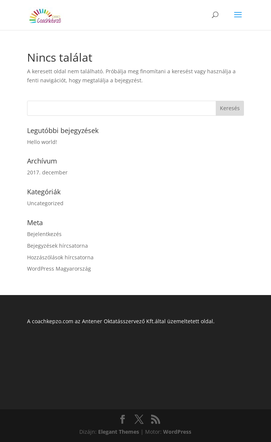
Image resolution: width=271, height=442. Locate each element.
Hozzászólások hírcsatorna (60, 257)
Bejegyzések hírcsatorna (57, 245)
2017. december (47, 172)
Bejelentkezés (44, 234)
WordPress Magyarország (59, 268)
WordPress (177, 431)
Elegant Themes (118, 431)
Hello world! (42, 141)
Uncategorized (45, 203)
